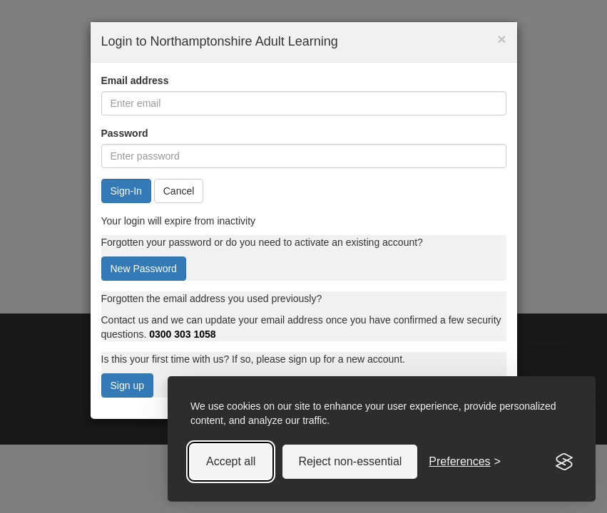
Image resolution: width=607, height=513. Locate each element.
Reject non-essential (350, 461)
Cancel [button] (179, 191)
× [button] (501, 38)
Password (124, 133)
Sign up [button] (127, 385)
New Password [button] (144, 268)
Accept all (230, 461)
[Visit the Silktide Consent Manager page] (564, 461)
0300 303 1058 (182, 334)
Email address (135, 80)
